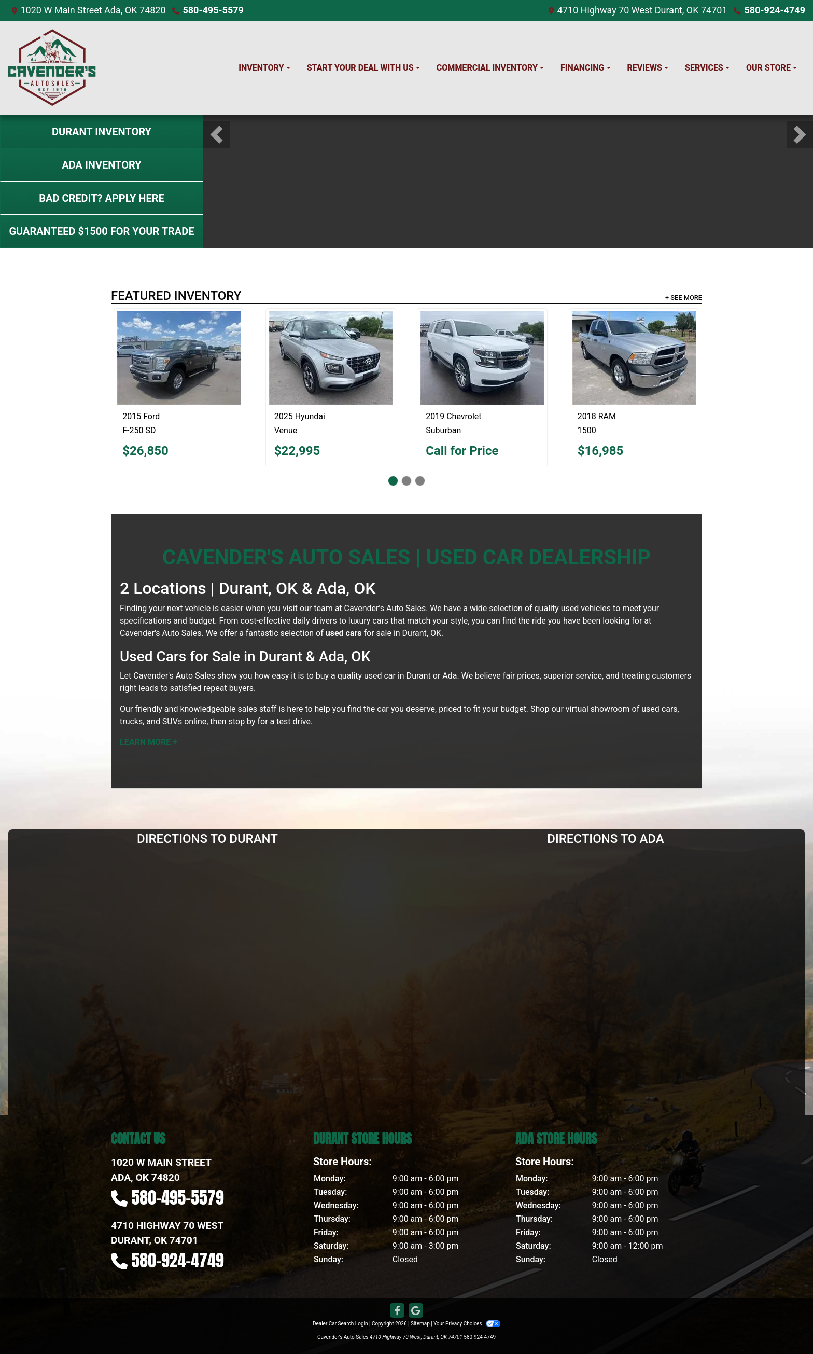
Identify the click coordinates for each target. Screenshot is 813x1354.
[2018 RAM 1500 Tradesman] (634, 358)
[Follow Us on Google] (416, 1311)
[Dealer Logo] (52, 68)
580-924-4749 (775, 10)
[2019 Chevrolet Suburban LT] (482, 358)
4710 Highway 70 (593, 10)
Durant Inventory (101, 132)
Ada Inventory (101, 165)
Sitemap (420, 1324)
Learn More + (148, 742)
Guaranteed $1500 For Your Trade (101, 231)
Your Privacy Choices (466, 1324)
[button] (216, 134)
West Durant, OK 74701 (679, 10)
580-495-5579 (213, 10)
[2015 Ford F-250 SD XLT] (179, 358)
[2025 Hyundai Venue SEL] (331, 358)
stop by (242, 721)
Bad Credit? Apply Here (101, 198)
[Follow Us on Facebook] (397, 1311)
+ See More (683, 297)
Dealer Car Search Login (340, 1324)
